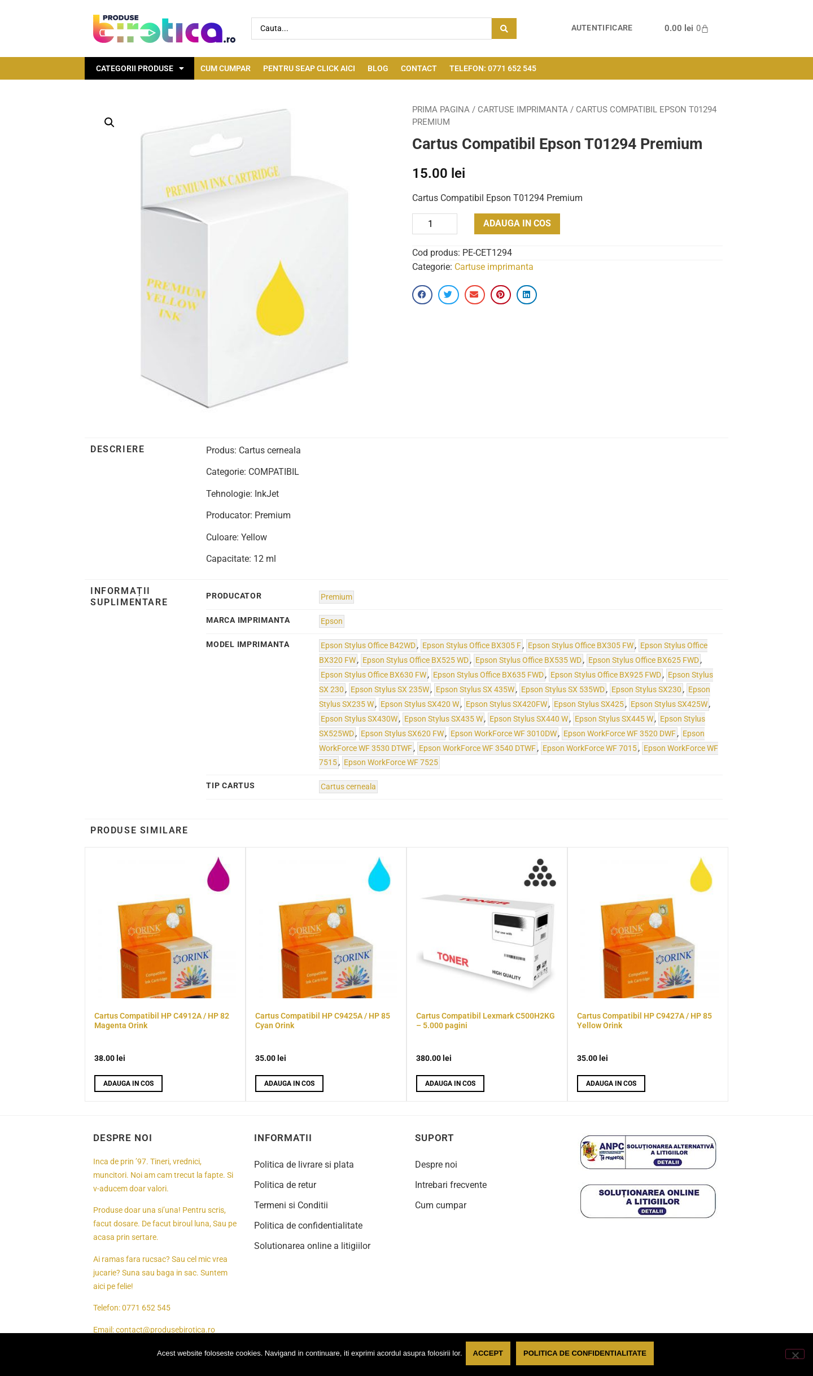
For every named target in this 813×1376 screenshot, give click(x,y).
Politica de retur (285, 1185)
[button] (109, 122)
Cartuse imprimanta (523, 109)
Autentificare (602, 28)
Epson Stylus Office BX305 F (471, 645)
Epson (332, 621)
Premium (336, 597)
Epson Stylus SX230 (646, 689)
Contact (419, 68)
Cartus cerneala (348, 787)
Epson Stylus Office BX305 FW (580, 645)
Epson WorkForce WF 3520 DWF (619, 734)
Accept (490, 1355)
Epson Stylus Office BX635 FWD (488, 675)
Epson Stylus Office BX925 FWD (605, 675)
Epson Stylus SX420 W (420, 704)
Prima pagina (441, 109)
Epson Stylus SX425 (589, 704)
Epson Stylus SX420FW (506, 704)
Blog (378, 68)
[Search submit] (504, 28)
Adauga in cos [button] (128, 1083)
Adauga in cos (517, 223)
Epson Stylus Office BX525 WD (415, 660)
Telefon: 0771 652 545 (492, 68)
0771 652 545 (146, 1308)
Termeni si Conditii (291, 1205)
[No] (795, 1355)
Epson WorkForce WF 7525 (391, 762)
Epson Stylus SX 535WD (563, 689)
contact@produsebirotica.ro (165, 1330)
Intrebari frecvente (451, 1185)
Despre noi (436, 1164)
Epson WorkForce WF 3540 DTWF (477, 748)
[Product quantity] (434, 223)
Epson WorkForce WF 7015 (590, 748)
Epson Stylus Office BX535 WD (528, 660)
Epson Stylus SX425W (669, 704)
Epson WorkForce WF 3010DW (504, 734)
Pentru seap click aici (309, 68)
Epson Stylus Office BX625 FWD (643, 660)
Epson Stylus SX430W (359, 719)
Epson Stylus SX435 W (443, 719)
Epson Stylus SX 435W (475, 689)
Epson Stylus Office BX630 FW (373, 675)
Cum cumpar (225, 68)
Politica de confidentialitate (308, 1225)
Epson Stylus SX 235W (390, 689)
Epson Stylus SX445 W (614, 719)
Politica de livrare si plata (304, 1164)
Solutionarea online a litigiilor (312, 1245)
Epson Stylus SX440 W (528, 719)
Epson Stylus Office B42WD (368, 645)
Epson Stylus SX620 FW (402, 734)
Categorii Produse (140, 68)
